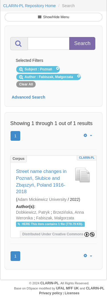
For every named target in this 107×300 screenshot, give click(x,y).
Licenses (72, 293)
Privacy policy (50, 293)
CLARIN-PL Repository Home (29, 5)
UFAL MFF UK (67, 288)
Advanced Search (28, 97)
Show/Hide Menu (53, 17)
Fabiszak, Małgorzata (55, 218)
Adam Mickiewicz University (42, 199)
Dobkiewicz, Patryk (33, 212)
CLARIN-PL (86, 157)
